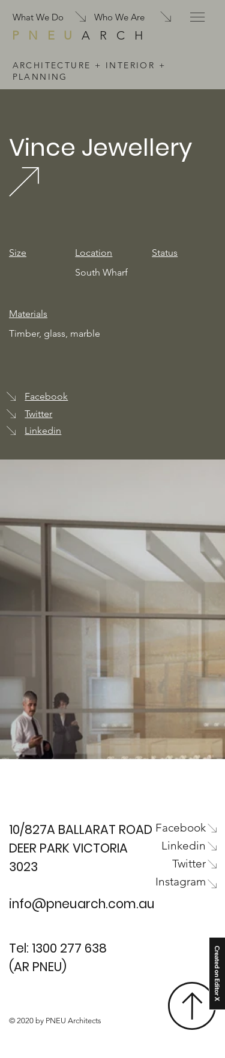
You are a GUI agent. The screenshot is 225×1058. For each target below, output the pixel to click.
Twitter (38, 413)
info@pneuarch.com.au (82, 903)
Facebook (46, 396)
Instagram (180, 881)
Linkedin (43, 430)
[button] (197, 17)
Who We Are (119, 17)
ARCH (82, 35)
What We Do (38, 17)
